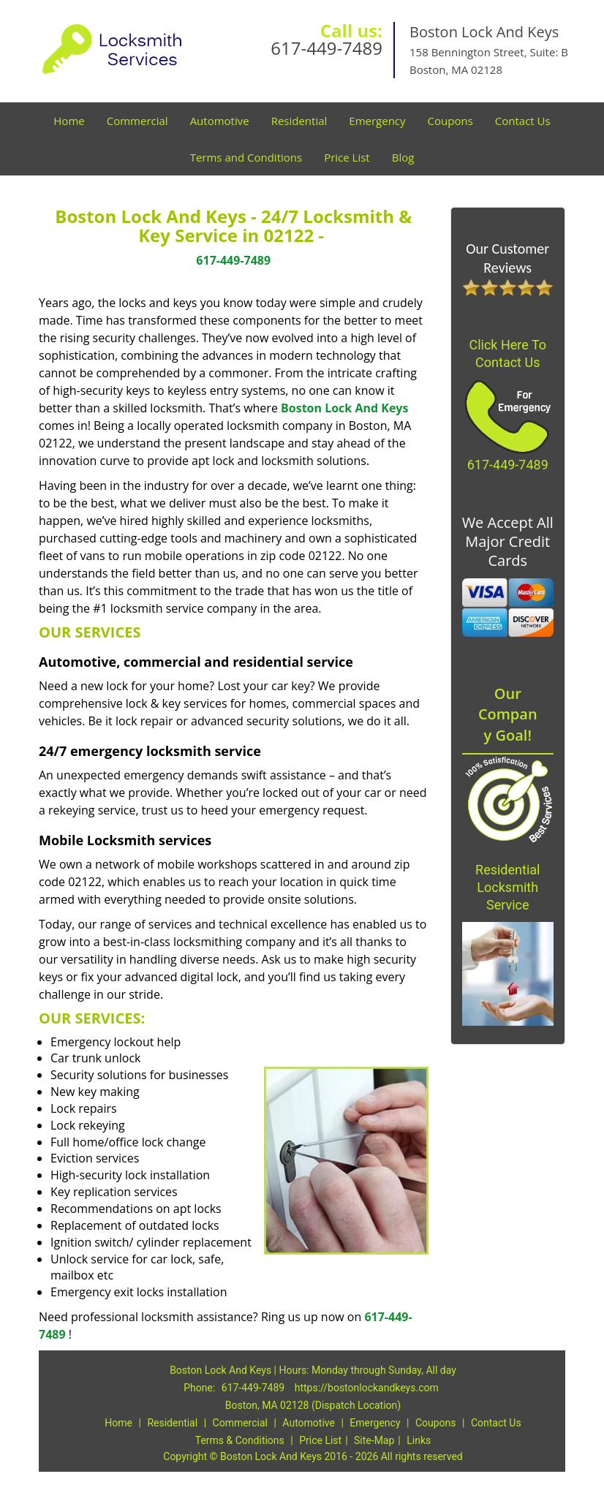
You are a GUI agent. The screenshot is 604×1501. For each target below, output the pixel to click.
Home (68, 120)
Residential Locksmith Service (507, 887)
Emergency (377, 120)
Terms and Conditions (246, 157)
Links (419, 1440)
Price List (347, 157)
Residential (299, 120)
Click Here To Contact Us (507, 353)
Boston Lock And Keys (344, 408)
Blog (403, 157)
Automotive (219, 120)
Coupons (450, 120)
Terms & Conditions (239, 1440)
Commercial (137, 120)
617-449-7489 (326, 48)
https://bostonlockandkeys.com (367, 1388)
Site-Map (374, 1440)
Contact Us (523, 120)
